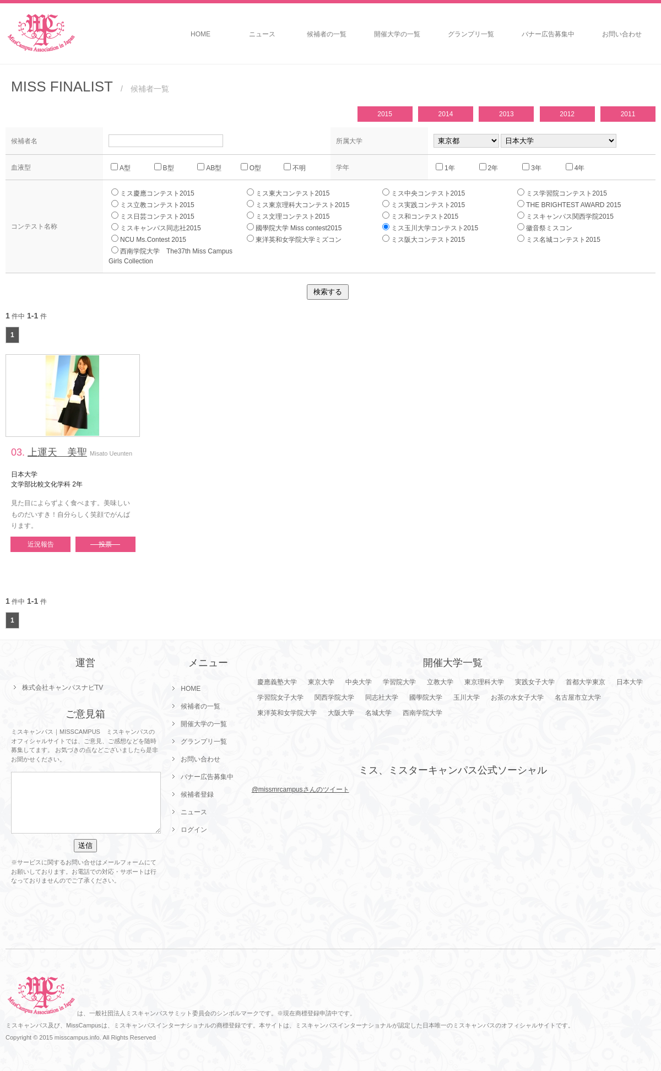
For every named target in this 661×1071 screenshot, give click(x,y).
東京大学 (321, 682)
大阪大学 (341, 713)
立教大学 (440, 682)
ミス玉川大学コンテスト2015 (430, 227)
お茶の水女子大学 (517, 697)
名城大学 (378, 713)
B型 (164, 167)
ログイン (194, 830)
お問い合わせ (622, 34)
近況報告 (41, 544)
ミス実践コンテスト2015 (423, 204)
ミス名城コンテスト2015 (558, 239)
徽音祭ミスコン (544, 227)
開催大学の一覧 (397, 34)
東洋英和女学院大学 (287, 713)
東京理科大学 (484, 682)
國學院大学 (425, 697)
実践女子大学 (535, 682)
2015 (384, 114)
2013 (506, 114)
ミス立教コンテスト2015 (152, 204)
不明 (295, 167)
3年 (531, 167)
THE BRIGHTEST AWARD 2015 (569, 204)
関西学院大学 (334, 697)
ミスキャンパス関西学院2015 (565, 216)
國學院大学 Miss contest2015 (294, 227)
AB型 (209, 167)
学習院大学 (399, 682)
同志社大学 (381, 697)
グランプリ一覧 (471, 34)
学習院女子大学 (280, 697)
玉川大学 (466, 697)
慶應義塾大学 (277, 682)
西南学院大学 (422, 713)
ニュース (262, 34)
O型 (251, 167)
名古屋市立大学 (578, 697)
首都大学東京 (585, 682)
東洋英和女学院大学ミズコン (294, 239)
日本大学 (629, 682)
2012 (567, 114)
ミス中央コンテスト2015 (423, 192)
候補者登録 (197, 794)
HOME (200, 34)
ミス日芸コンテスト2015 (152, 216)
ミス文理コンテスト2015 (288, 216)
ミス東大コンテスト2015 (288, 192)
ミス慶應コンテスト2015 (152, 192)
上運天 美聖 (57, 452)
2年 (489, 167)
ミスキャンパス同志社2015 (156, 227)
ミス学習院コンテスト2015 (562, 192)
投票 (105, 544)
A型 (121, 167)
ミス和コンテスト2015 (420, 216)
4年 (575, 167)
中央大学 (358, 682)
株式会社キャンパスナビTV (62, 687)
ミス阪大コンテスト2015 (423, 239)
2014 (445, 114)
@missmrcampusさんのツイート (300, 789)
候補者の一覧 (326, 34)
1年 (445, 167)
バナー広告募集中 (548, 34)
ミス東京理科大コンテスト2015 (298, 204)
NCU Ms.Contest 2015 (148, 239)
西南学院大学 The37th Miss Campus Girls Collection (174, 255)
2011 (628, 114)
